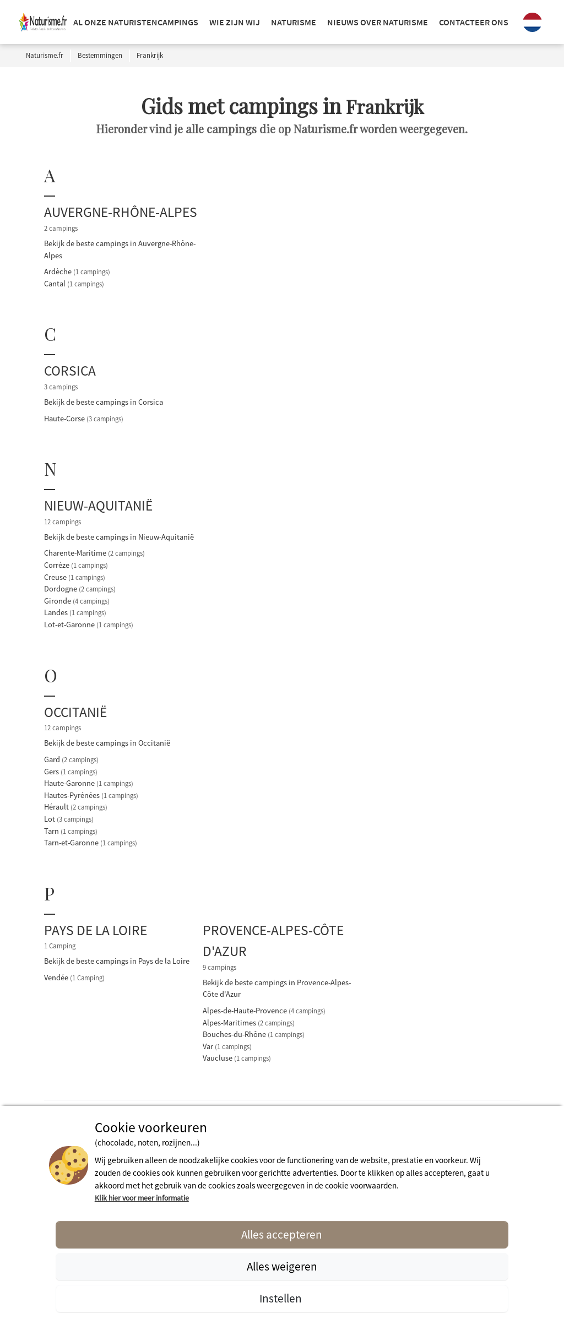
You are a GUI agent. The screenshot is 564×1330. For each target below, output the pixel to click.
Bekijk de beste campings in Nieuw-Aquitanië (119, 537)
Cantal (74, 284)
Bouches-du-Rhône (254, 1034)
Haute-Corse (83, 419)
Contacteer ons (473, 22)
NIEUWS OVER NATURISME (377, 22)
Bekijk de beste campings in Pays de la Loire (116, 961)
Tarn (70, 831)
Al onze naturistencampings (135, 22)
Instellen (281, 1298)
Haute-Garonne (88, 783)
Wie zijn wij (234, 22)
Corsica (70, 370)
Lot (69, 819)
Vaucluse (237, 1058)
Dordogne (80, 589)
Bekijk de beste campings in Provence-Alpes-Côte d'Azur (277, 989)
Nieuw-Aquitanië (98, 505)
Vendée (74, 977)
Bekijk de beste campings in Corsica (103, 402)
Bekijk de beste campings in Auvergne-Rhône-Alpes (120, 249)
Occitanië (75, 712)
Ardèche (77, 271)
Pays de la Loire (95, 930)
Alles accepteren (281, 1234)
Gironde (77, 601)
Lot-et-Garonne (88, 624)
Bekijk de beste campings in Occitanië (107, 743)
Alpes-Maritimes (249, 1023)
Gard (71, 759)
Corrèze (76, 565)
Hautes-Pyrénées (91, 795)
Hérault (75, 807)
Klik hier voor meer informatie (142, 1198)
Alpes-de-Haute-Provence (264, 1011)
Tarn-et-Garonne (90, 843)
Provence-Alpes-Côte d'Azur (273, 940)
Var (227, 1046)
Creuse (74, 577)
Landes (75, 612)
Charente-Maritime (94, 553)
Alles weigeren (282, 1266)
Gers (70, 772)
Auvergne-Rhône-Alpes (120, 212)
